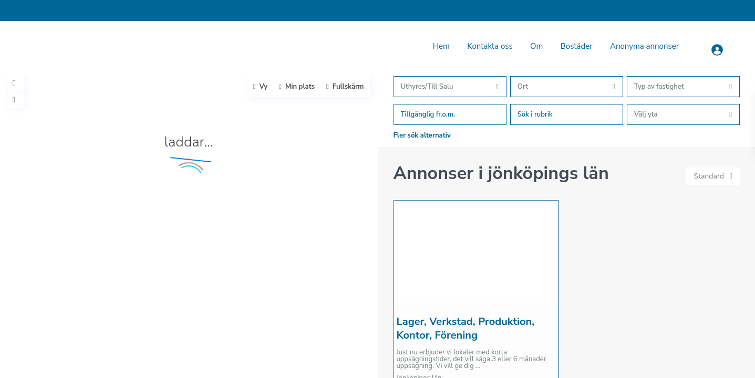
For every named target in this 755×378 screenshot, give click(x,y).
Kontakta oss (489, 46)
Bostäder (577, 46)
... (477, 366)
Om (536, 46)
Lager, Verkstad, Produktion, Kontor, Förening (466, 328)
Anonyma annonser (644, 46)
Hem (441, 46)
